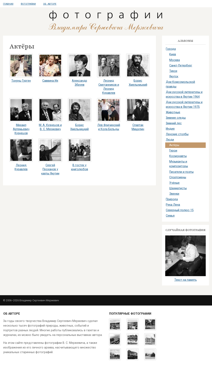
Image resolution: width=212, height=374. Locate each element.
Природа (172, 199)
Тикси (173, 71)
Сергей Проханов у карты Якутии (50, 169)
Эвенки (174, 194)
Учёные (174, 183)
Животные (173, 112)
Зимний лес (174, 123)
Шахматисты (178, 188)
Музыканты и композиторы (178, 164)
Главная (8, 4)
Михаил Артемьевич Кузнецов (21, 129)
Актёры (174, 145)
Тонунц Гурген (21, 80)
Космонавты (178, 156)
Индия (170, 128)
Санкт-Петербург (180, 65)
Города (171, 49)
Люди (170, 139)
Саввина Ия (50, 80)
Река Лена (173, 204)
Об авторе (49, 4)
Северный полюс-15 (180, 210)
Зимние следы (176, 118)
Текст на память (185, 280)
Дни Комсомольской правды (180, 84)
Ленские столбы (177, 134)
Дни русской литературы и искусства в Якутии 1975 (184, 104)
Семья (170, 215)
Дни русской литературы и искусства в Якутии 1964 (184, 94)
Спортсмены (177, 177)
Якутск (173, 76)
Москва (174, 60)
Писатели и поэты (181, 172)
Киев (172, 54)
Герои (173, 150)
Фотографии (28, 4)
